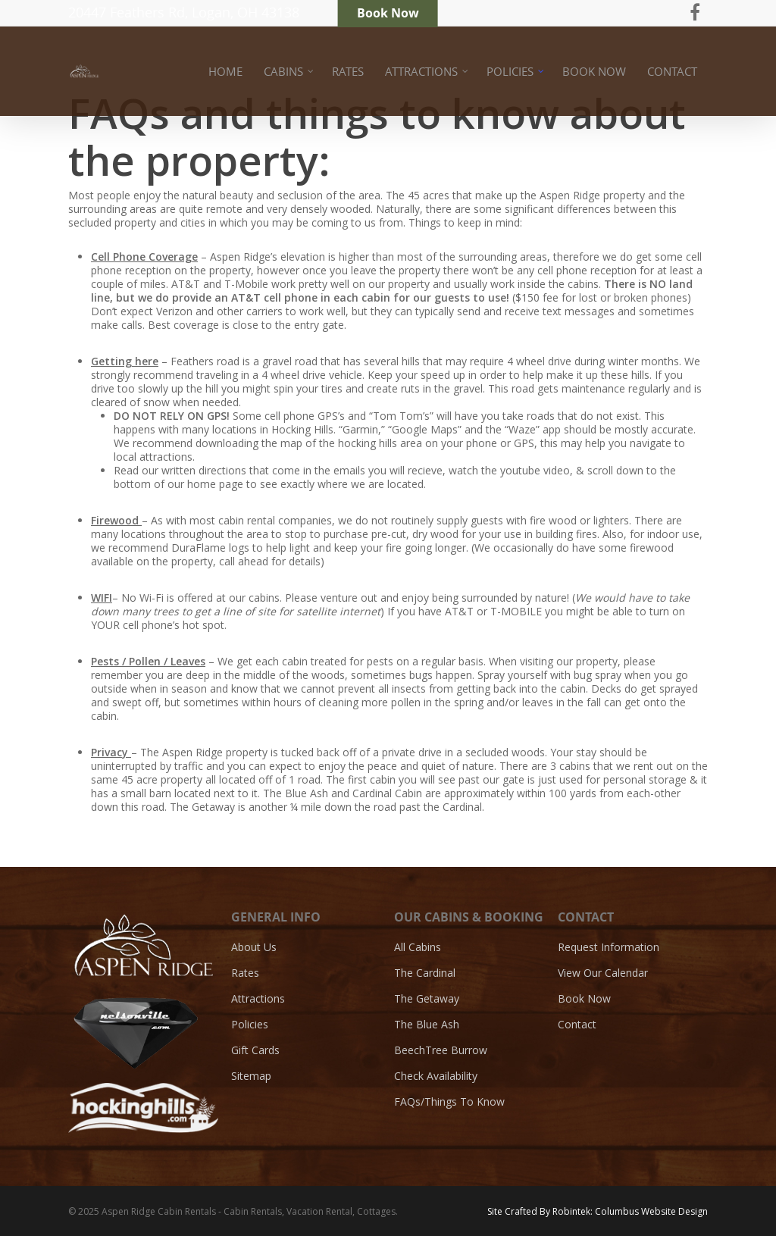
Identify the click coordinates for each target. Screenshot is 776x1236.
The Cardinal (424, 972)
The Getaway (426, 998)
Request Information (608, 947)
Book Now (584, 998)
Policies (249, 1024)
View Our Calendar (603, 972)
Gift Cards (255, 1050)
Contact (577, 1024)
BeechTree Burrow (440, 1050)
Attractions (258, 998)
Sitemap (251, 1076)
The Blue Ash (426, 1024)
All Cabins (417, 947)
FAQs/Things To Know (449, 1101)
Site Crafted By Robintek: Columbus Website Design (597, 1211)
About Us (254, 947)
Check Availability (435, 1076)
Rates (245, 972)
